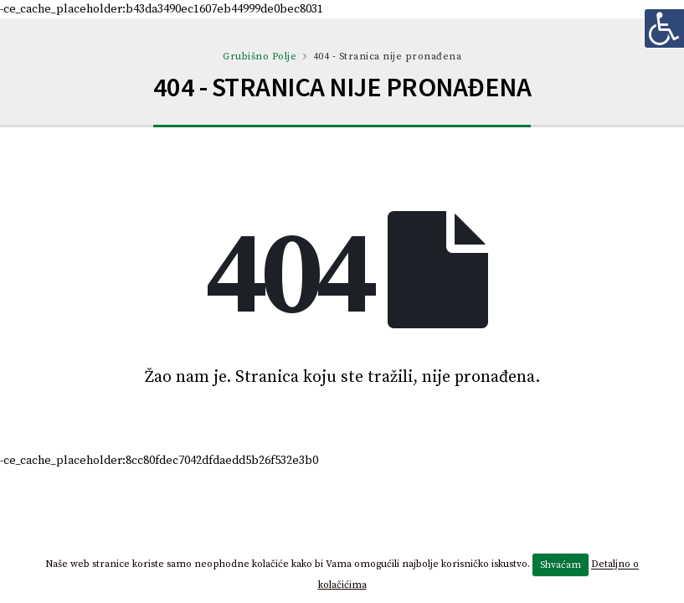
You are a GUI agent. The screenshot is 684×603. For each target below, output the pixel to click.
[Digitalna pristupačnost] (664, 28)
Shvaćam (560, 565)
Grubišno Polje (259, 56)
